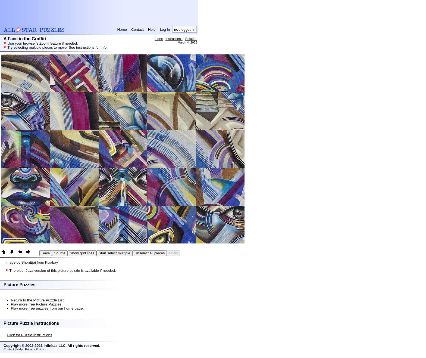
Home (122, 29)
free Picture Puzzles (45, 304)
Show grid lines (82, 253)
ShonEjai (28, 262)
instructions (85, 47)
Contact (137, 29)
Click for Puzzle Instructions (29, 335)
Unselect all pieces (149, 253)
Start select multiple (114, 253)
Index (159, 39)
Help (151, 29)
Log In (165, 29)
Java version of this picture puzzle (53, 270)
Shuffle (59, 253)
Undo (173, 253)
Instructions (174, 39)
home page (73, 308)
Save (46, 253)
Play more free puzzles (29, 308)
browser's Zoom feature (42, 43)
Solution (191, 39)
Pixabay (51, 262)
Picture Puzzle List (48, 300)
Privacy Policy (34, 349)
